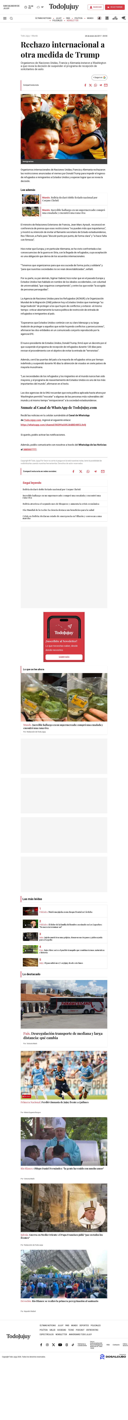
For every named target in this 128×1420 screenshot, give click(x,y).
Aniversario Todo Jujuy (80, 1334)
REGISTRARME (117, 7)
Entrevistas (92, 1330)
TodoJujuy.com (32, 420)
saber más (64, 657)
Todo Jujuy (25, 36)
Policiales (57, 20)
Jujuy (59, 18)
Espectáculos (47, 1334)
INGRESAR (97, 7)
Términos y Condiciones (82, 1345)
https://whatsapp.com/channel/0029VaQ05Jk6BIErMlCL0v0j (53, 425)
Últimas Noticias (43, 18)
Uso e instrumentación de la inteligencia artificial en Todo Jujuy (96, 1344)
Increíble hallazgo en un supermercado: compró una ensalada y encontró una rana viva (62, 496)
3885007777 (29, 449)
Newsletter (72, 20)
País (68, 18)
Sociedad (61, 1330)
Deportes (84, 1325)
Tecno (71, 1330)
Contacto (116, 1345)
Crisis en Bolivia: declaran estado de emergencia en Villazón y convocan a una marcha (62, 517)
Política (78, 18)
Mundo (90, 18)
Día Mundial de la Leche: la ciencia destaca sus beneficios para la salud (58, 510)
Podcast (80, 1330)
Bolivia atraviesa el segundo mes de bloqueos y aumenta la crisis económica (61, 503)
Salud (52, 1330)
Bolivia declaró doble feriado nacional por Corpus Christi (52, 489)
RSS (108, 1345)
